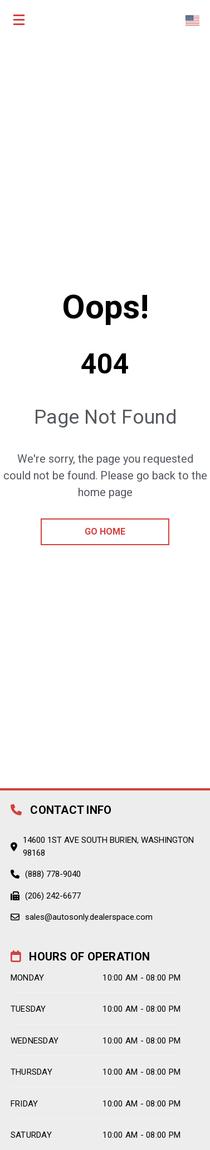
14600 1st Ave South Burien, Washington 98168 (108, 846)
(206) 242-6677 (53, 896)
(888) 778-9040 (53, 874)
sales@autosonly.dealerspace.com (89, 917)
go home (105, 531)
